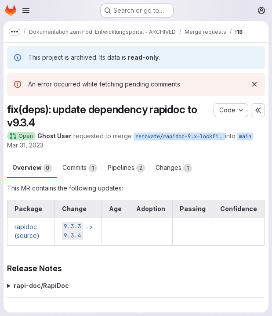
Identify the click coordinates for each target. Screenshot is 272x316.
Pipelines (126, 168)
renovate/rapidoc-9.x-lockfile (180, 136)
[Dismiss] (254, 84)
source (27, 235)
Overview (32, 168)
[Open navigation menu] (26, 11)
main (245, 136)
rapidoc (26, 226)
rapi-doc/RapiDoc (41, 285)
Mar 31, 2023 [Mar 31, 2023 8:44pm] (25, 145)
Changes (174, 168)
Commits (79, 168)
